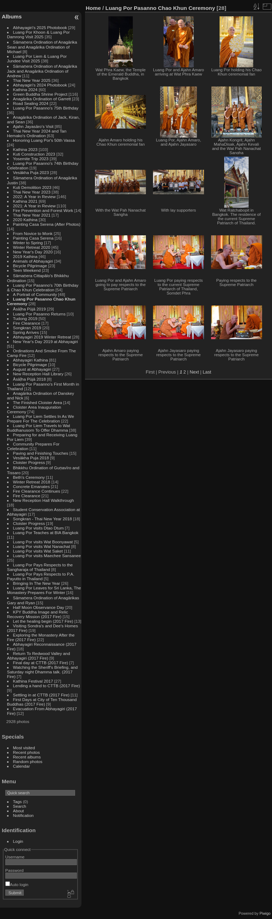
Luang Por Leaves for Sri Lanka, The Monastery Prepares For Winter (44, 590)
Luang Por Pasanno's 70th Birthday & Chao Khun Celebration (43, 287)
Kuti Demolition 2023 (32, 187)
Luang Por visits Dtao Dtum (38, 528)
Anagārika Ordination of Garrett (42, 98)
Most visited (24, 747)
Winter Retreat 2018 (31, 482)
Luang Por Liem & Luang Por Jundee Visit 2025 (37, 58)
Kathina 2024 (25, 89)
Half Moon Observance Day (38, 607)
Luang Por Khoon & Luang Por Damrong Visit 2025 (38, 34)
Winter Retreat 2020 (31, 247)
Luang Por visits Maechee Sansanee (47, 555)
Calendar (21, 766)
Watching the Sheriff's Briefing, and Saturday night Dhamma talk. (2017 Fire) (42, 672)
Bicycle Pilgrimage (30, 265)
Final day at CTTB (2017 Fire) (40, 662)
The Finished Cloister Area (37, 402)
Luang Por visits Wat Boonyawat (43, 541)
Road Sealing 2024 (31, 103)
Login (18, 841)
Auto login (16, 884)
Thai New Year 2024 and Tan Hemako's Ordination (37, 133)
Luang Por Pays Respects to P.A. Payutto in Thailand (40, 576)
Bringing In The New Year (36, 583)
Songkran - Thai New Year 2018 (42, 518)
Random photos (27, 761)
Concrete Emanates (31, 486)
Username (14, 856)
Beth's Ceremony (29, 477)
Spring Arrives (26, 332)
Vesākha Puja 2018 (31, 457)
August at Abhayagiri (32, 369)
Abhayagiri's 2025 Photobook (40, 27)
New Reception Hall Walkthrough (43, 500)
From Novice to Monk (33, 233)
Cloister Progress (29, 462)
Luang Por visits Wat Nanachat (41, 546)
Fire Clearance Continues (36, 491)
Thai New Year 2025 (32, 80)
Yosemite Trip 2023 (31, 158)
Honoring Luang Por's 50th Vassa (44, 140)
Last (207, 372)
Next (194, 372)
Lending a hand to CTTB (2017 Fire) (46, 685)
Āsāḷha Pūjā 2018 (29, 379)
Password (14, 870)
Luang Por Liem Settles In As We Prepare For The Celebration (40, 418)
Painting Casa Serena (33, 238)
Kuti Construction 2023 (34, 154)
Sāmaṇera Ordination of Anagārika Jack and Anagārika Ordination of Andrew (42, 71)
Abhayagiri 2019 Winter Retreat (42, 337)
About (18, 810)
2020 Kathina (25, 219)
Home (93, 8)
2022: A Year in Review (34, 196)
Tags (17, 801)
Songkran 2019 (27, 327)
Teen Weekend (27, 270)
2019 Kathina (25, 256)
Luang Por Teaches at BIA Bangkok (46, 532)
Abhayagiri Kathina (30, 360)
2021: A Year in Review (34, 205)
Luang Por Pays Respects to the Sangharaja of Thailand (40, 567)
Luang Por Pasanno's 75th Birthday (46, 108)
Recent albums (27, 757)
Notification (23, 815)
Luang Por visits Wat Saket (38, 551)
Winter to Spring (28, 242)
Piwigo (265, 913)
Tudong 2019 (25, 318)
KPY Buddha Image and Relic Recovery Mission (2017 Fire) (37, 614)
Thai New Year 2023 (32, 192)
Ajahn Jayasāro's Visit (33, 126)
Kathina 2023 (25, 149)
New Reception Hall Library (38, 373)
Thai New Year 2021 (32, 215)
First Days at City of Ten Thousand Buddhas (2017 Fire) (42, 701)
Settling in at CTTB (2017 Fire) (41, 695)
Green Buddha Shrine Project (40, 94)
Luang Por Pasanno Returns (39, 314)
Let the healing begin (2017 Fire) (43, 621)
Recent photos (26, 752)
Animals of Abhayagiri (33, 261)
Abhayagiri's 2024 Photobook (40, 85)
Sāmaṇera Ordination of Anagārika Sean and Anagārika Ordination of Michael (42, 47)
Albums (12, 16)
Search (19, 806)
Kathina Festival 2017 (33, 681)
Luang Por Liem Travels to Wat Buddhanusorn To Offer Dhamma (38, 427)
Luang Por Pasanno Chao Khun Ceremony (160, 8)
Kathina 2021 (25, 201)
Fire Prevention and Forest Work (43, 210)
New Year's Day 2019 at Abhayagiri (45, 341)
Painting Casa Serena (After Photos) (46, 224)
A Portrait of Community (35, 294)
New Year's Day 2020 (33, 252)
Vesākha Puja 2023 (31, 172)
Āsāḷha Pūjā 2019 (29, 309)
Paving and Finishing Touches (40, 453)
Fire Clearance (26, 323)
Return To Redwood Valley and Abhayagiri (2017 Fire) (38, 655)
